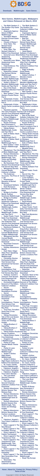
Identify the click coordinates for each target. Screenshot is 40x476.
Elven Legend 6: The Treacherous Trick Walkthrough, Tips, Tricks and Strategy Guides (10, 443)
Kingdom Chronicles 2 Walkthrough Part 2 (29, 184)
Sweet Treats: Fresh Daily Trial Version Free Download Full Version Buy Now (29, 209)
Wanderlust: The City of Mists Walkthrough (11, 151)
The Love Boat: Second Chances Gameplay (8, 377)
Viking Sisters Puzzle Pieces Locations (11, 332)
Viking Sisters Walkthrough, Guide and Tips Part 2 (9, 130)
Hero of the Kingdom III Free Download (29, 411)
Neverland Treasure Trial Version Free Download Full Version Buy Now (28, 246)
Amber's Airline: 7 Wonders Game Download (28, 77)
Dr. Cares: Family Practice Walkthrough (10, 365)
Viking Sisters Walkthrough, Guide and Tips (27, 329)
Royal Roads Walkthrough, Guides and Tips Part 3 (28, 203)
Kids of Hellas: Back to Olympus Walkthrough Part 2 (29, 144)
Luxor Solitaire (27, 178)
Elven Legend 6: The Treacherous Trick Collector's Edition (29, 441)
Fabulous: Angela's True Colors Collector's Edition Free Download (29, 375)
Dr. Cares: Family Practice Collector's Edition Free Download (28, 364)
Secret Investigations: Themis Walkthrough (28, 302)
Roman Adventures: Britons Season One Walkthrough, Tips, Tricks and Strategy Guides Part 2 (28, 161)
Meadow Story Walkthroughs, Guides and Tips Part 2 (28, 150)
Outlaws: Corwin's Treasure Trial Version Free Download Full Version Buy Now (10, 277)
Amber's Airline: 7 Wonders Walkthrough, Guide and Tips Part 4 (10, 78)
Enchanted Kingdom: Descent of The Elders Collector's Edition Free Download (29, 283)
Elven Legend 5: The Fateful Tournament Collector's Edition (29, 436)
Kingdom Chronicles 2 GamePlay (29, 334)
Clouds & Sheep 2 (10, 42)
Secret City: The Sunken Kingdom (27, 175)
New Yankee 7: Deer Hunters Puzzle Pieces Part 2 (10, 95)
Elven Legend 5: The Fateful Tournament (10, 433)
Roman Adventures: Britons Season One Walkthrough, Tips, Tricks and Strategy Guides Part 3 (10, 157)
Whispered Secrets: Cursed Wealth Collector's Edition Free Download (10, 239)
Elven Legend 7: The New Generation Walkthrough (29, 454)
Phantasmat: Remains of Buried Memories (9, 181)
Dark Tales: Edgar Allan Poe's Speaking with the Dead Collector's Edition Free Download (29, 64)
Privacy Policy (31, 469)
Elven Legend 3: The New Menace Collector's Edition (29, 425)
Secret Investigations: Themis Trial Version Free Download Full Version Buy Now (10, 304)
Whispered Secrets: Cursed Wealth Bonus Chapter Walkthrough (10, 232)
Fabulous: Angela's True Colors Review (10, 373)
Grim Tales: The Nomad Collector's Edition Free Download (10, 51)
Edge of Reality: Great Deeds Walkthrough (27, 71)
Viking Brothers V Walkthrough (28, 321)
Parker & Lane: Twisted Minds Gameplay (27, 344)
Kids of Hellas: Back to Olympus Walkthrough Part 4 (29, 139)
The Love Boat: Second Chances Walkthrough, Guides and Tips (28, 382)
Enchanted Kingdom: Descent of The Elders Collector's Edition (11, 284)
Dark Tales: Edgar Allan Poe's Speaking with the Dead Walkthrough (10, 253)
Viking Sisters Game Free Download (10, 336)
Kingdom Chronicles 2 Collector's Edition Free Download (29, 339)
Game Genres (31, 11)
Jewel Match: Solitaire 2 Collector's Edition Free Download (28, 53)
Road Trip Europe (29, 458)
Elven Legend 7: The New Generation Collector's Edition (29, 416)
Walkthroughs (19, 11)
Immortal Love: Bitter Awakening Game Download (11, 62)
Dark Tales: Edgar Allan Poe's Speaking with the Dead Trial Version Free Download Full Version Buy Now (29, 263)
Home (4, 469)
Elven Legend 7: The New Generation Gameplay (10, 450)
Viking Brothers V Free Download (9, 329)
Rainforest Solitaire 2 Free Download (11, 228)
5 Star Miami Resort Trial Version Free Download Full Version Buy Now (28, 99)
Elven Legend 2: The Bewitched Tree (29, 420)
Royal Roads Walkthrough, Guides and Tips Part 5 (28, 198)
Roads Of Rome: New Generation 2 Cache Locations (27, 388)
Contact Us (20, 469)
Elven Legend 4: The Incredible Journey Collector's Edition (29, 430)
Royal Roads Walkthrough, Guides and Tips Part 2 (10, 212)
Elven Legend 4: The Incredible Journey (10, 429)
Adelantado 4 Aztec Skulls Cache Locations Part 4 (11, 100)
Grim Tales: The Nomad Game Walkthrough (9, 45)
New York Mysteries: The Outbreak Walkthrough (29, 216)
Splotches (26, 258)
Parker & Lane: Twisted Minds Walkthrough (8, 350)
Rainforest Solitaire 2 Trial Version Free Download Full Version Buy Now (29, 222)
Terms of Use (20, 471)
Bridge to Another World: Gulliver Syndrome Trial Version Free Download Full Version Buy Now (29, 190)
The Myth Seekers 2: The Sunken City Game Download (10, 27)
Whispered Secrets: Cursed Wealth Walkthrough (28, 240)
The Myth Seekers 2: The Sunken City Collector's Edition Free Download (29, 28)
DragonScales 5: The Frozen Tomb (29, 180)
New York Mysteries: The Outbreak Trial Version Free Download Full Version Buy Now (10, 222)
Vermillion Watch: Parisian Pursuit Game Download (10, 38)
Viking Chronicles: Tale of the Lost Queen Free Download (28, 317)
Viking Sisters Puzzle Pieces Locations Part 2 (29, 134)
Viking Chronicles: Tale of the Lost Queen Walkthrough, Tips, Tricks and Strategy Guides (10, 318)
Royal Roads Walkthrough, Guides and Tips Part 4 (10, 207)
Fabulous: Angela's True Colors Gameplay (10, 369)
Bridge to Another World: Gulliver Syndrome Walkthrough (11, 194)
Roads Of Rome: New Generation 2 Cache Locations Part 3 (10, 124)
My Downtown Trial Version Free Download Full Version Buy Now (10, 165)
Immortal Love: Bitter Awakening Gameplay (29, 57)
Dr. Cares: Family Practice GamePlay (27, 360)
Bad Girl (25, 38)
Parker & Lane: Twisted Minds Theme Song (10, 344)
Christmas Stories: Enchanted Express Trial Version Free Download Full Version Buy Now (10, 262)
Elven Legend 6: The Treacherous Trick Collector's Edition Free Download (29, 448)
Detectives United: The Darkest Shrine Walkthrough (10, 73)
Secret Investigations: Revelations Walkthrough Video (27, 290)
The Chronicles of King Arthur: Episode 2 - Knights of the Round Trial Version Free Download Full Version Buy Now (29, 231)
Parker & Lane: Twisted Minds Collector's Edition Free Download (29, 350)
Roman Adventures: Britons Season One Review (28, 401)
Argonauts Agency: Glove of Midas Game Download (28, 34)
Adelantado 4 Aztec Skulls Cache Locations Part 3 (29, 106)
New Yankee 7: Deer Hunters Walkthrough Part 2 (10, 146)
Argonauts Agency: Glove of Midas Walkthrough (10, 33)
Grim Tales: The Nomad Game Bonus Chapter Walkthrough (28, 42)
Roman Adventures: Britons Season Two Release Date (10, 390)
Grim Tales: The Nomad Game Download (27, 47)
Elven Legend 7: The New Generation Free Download (10, 456)
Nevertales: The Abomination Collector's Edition (9, 461)
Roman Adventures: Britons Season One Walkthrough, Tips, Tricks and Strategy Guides (10, 404)
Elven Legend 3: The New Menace (10, 426)
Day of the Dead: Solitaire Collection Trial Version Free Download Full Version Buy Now (29, 118)
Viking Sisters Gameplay (26, 325)
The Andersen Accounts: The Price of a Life (10, 176)
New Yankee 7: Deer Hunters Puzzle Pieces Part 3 (28, 93)
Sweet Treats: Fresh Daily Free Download (10, 217)
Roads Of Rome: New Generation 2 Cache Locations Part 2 (29, 130)
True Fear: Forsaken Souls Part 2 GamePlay (29, 307)
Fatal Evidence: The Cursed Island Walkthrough (10, 67)
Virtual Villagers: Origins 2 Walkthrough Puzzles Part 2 (10, 119)
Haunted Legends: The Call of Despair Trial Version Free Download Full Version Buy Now (11, 112)
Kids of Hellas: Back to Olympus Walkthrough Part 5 (10, 135)
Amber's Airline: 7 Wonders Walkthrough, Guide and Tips (28, 88)
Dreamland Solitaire (11, 185)
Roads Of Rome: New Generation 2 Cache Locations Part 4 (29, 124)
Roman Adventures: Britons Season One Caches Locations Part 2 (28, 253)
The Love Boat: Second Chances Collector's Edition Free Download (10, 383)
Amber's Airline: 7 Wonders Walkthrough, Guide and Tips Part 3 (28, 82)
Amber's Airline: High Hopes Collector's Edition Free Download (10, 361)
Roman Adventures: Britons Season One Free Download (28, 406)
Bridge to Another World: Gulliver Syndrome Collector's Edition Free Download (10, 200)
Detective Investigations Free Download (27, 271)
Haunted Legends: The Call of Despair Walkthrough (28, 111)
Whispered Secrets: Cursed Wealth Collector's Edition (10, 170)
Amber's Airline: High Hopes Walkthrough (9, 355)
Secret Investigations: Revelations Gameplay (28, 296)
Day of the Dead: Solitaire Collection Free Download (11, 89)
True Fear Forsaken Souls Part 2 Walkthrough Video (28, 311)
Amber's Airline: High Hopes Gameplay (28, 356)
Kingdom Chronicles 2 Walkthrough (10, 340)
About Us (11, 469)
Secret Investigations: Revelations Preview (9, 289)
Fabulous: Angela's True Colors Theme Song (28, 370)
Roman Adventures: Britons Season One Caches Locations (10, 412)
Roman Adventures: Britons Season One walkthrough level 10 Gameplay (10, 396)
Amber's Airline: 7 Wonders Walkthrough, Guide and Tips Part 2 (10, 84)
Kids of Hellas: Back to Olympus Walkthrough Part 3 (10, 141)
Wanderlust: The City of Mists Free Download (29, 155)
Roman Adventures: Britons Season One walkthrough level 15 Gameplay (28, 394)
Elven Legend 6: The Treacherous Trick (10, 437)
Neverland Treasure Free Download (10, 244)
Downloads (7, 11)
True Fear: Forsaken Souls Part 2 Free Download (10, 311)
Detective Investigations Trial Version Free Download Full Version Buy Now (10, 270)
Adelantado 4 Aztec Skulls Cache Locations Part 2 (11, 106)
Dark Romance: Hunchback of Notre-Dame (9, 188)
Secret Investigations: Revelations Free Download (8, 295)
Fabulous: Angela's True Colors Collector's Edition (10, 421)
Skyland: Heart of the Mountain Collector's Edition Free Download (29, 276)
